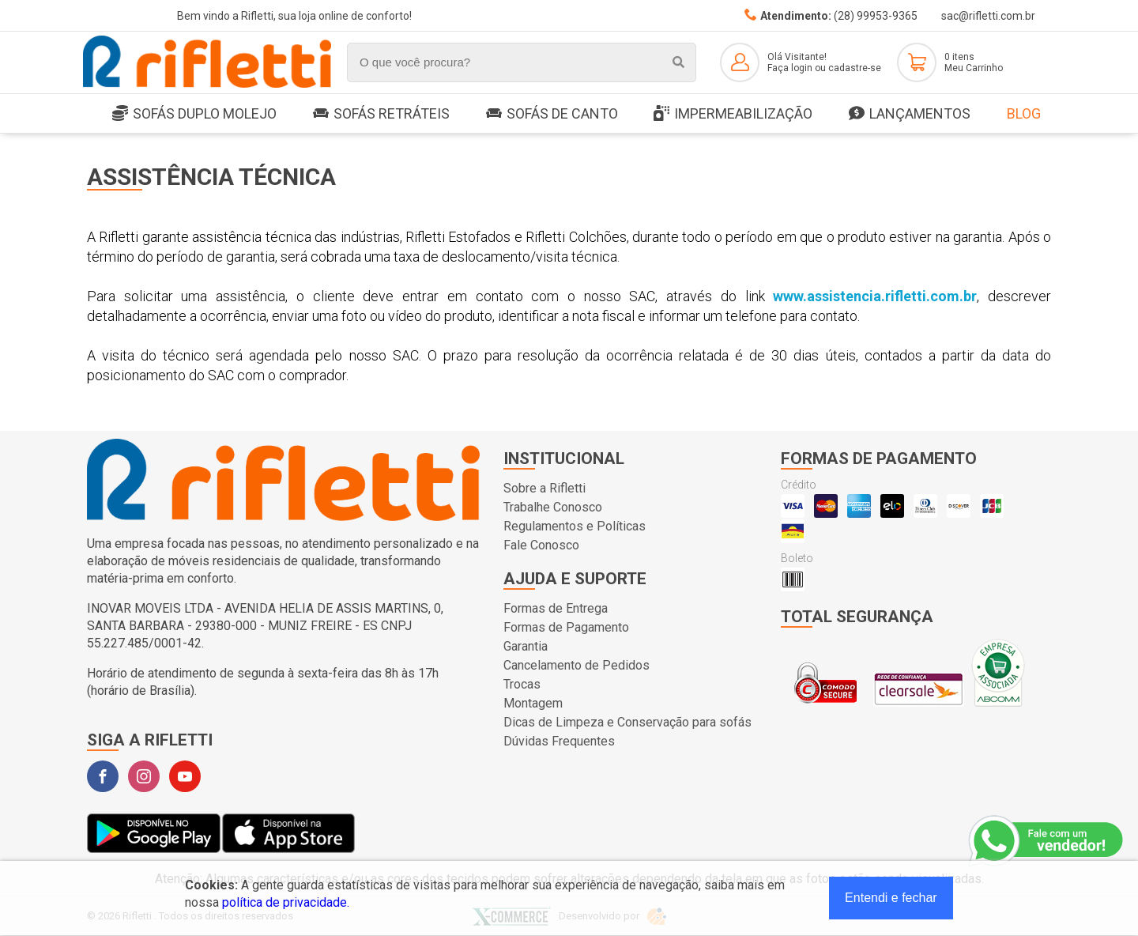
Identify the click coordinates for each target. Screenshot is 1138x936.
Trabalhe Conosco (552, 507)
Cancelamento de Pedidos (576, 665)
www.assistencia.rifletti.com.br (875, 296)
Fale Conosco (541, 545)
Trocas (522, 684)
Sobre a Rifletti (544, 488)
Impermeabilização (733, 114)
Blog (1024, 113)
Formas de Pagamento (566, 627)
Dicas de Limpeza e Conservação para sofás (627, 722)
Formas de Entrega (555, 608)
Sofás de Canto (552, 113)
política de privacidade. (285, 902)
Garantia (525, 646)
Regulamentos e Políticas (574, 526)
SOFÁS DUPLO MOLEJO (194, 114)
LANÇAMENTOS (909, 114)
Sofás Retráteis (381, 113)
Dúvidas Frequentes (559, 741)
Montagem (533, 703)
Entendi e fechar (891, 897)
